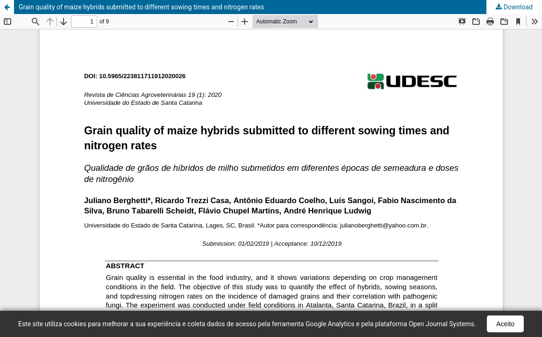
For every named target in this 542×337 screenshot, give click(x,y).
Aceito (505, 324)
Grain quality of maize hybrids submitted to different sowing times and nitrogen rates (141, 7)
